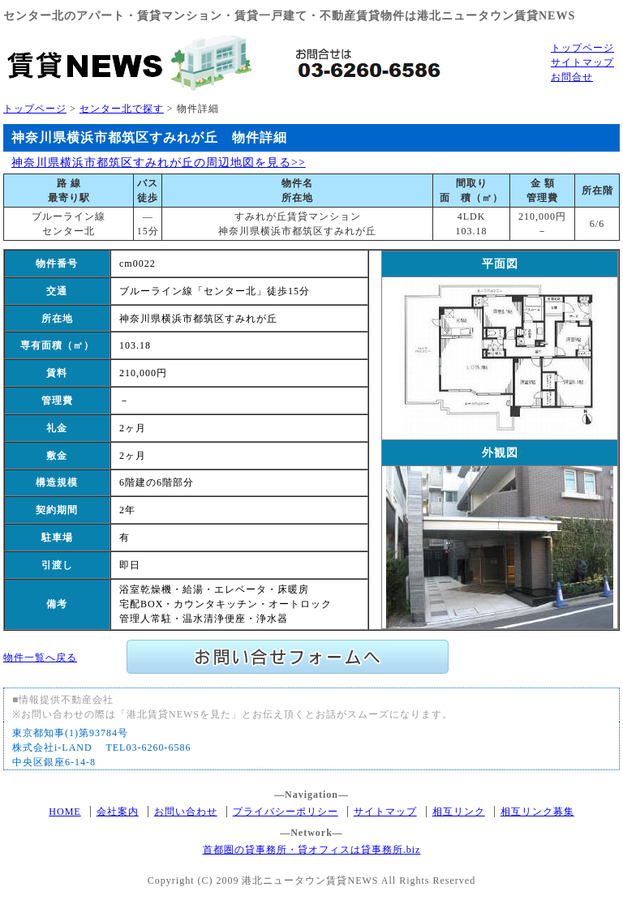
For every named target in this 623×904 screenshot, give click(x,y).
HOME (64, 811)
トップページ (582, 48)
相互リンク (458, 811)
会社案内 (118, 811)
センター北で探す (121, 108)
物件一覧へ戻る (40, 657)
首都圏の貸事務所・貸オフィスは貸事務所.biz (312, 849)
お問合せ (572, 77)
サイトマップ (582, 62)
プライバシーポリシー (285, 811)
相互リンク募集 (537, 811)
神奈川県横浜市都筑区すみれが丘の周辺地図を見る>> (158, 162)
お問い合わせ (185, 811)
